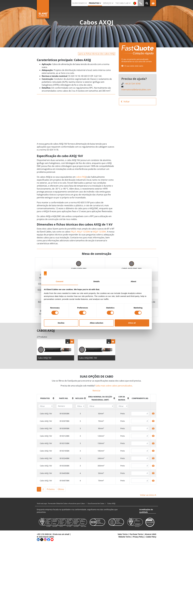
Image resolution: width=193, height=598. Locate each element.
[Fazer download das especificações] (67, 342)
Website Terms (124, 537)
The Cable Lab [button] (122, 3)
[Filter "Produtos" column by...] (45, 407)
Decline (61, 323)
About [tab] (133, 281)
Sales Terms (123, 535)
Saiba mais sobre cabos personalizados (113, 386)
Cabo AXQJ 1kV (44, 358)
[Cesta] (72, 342)
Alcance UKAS (150, 535)
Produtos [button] (94, 3)
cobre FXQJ (81, 177)
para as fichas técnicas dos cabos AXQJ (96, 53)
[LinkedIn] (38, 540)
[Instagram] (45, 540)
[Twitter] (41, 540)
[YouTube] (52, 540)
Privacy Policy (138, 537)
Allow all (132, 323)
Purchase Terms (136, 535)
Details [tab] (96, 281)
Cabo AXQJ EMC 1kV (88, 358)
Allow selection (96, 323)
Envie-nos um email (61, 535)
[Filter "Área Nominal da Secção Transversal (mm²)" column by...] (101, 407)
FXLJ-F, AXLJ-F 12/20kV (80, 231)
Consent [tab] (59, 281)
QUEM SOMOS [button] (78, 3)
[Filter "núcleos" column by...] (80, 407)
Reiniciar (97, 391)
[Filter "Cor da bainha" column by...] (122, 407)
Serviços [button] (107, 3)
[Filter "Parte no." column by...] (64, 406)
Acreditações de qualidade (146, 511)
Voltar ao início (148, 495)
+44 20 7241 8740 (132, 83)
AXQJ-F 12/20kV (99, 231)
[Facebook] (48, 540)
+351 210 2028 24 (44, 535)
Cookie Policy (151, 537)
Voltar (125, 101)
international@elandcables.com (136, 89)
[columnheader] (46, 399)
